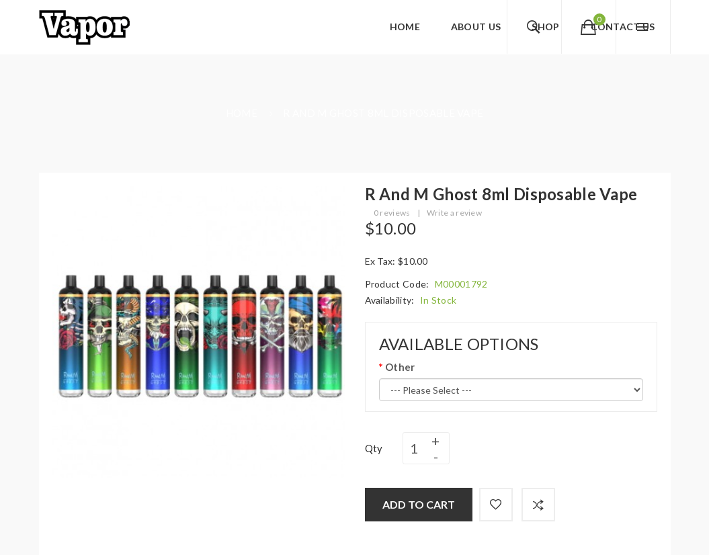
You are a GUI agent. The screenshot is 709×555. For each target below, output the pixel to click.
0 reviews (392, 213)
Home (241, 113)
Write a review (454, 213)
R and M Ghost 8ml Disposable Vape (383, 113)
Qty (374, 448)
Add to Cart (418, 504)
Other (400, 367)
